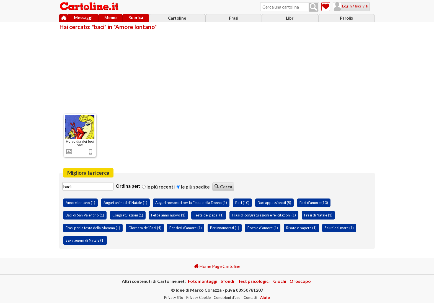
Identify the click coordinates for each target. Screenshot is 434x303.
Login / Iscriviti (347, 6)
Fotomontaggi (202, 281)
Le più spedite (193, 187)
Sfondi (227, 281)
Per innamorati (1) (224, 228)
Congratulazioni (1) (127, 215)
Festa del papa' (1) (209, 215)
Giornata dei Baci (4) (144, 228)
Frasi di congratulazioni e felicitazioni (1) (264, 215)
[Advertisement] (217, 71)
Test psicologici (254, 281)
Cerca (223, 186)
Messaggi (83, 17)
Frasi (233, 17)
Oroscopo (300, 281)
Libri (290, 17)
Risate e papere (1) (301, 228)
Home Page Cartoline (217, 266)
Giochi (279, 281)
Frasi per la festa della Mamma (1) (93, 228)
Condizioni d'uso (227, 297)
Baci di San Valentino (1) (85, 215)
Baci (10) (242, 202)
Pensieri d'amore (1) (185, 228)
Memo (110, 17)
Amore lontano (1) (80, 202)
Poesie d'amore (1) (262, 228)
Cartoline (177, 17)
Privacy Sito (173, 297)
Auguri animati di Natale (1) (125, 202)
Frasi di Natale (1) (318, 215)
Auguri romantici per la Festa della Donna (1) (191, 202)
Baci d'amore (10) (313, 202)
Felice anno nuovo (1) (168, 215)
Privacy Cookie (198, 297)
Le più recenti (158, 187)
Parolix (346, 17)
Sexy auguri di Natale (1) (85, 240)
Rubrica (135, 17)
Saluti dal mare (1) (339, 228)
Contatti (250, 297)
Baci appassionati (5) (274, 202)
